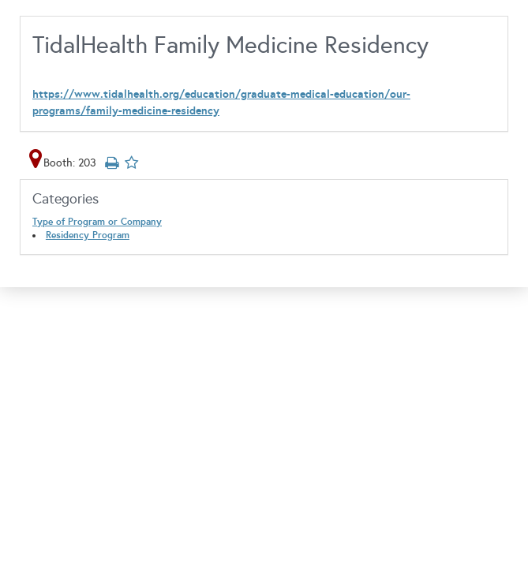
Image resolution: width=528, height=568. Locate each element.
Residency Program (87, 235)
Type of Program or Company (97, 221)
